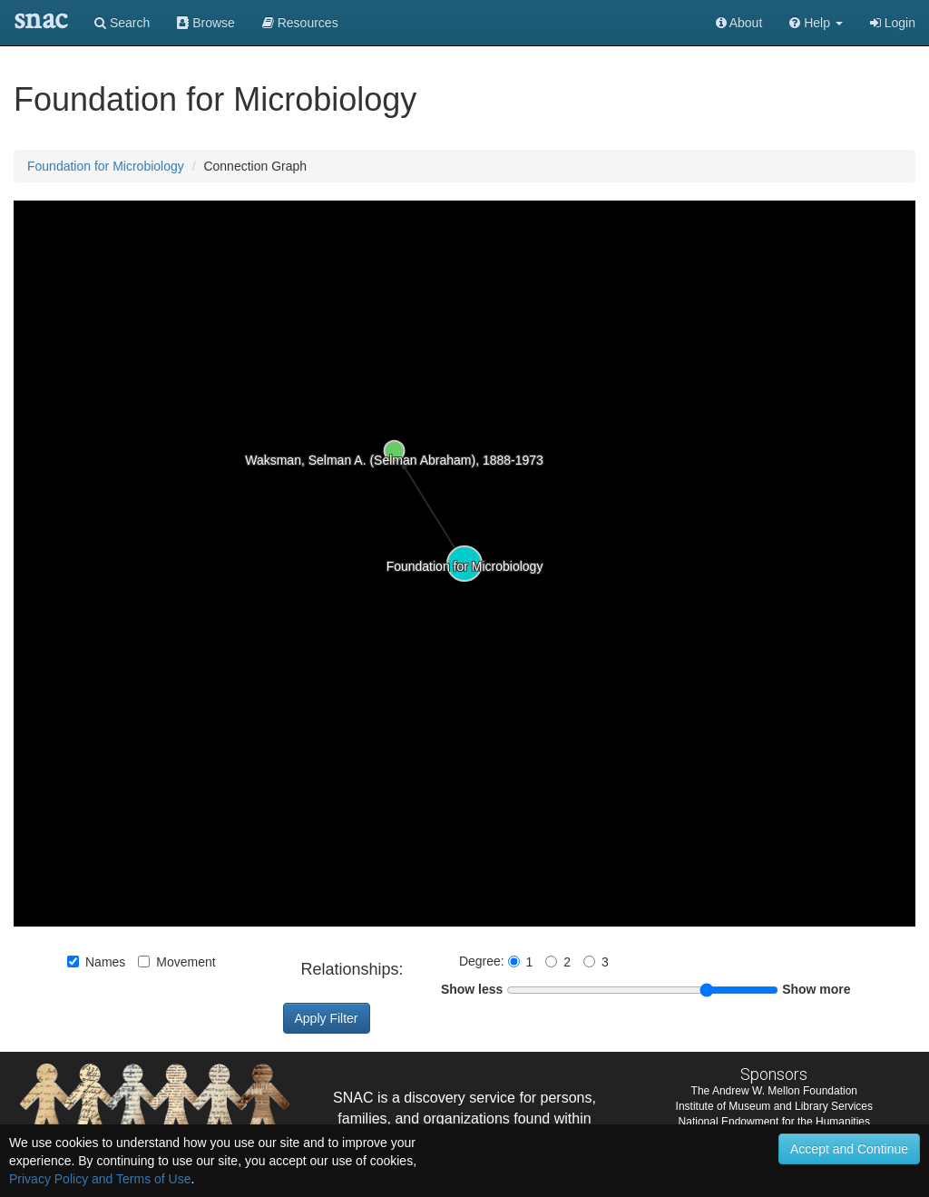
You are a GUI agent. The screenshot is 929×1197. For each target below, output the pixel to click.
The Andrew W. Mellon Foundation (774, 1090)
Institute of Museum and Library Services (774, 1106)
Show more (816, 989)
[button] (816, 22)
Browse (206, 22)
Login (892, 22)
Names (96, 962)
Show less (472, 989)
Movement (176, 962)
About (739, 22)
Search (122, 22)
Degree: (483, 961)
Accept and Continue (849, 1149)
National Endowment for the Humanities (774, 1121)
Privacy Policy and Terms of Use (100, 1179)
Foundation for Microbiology (105, 166)
